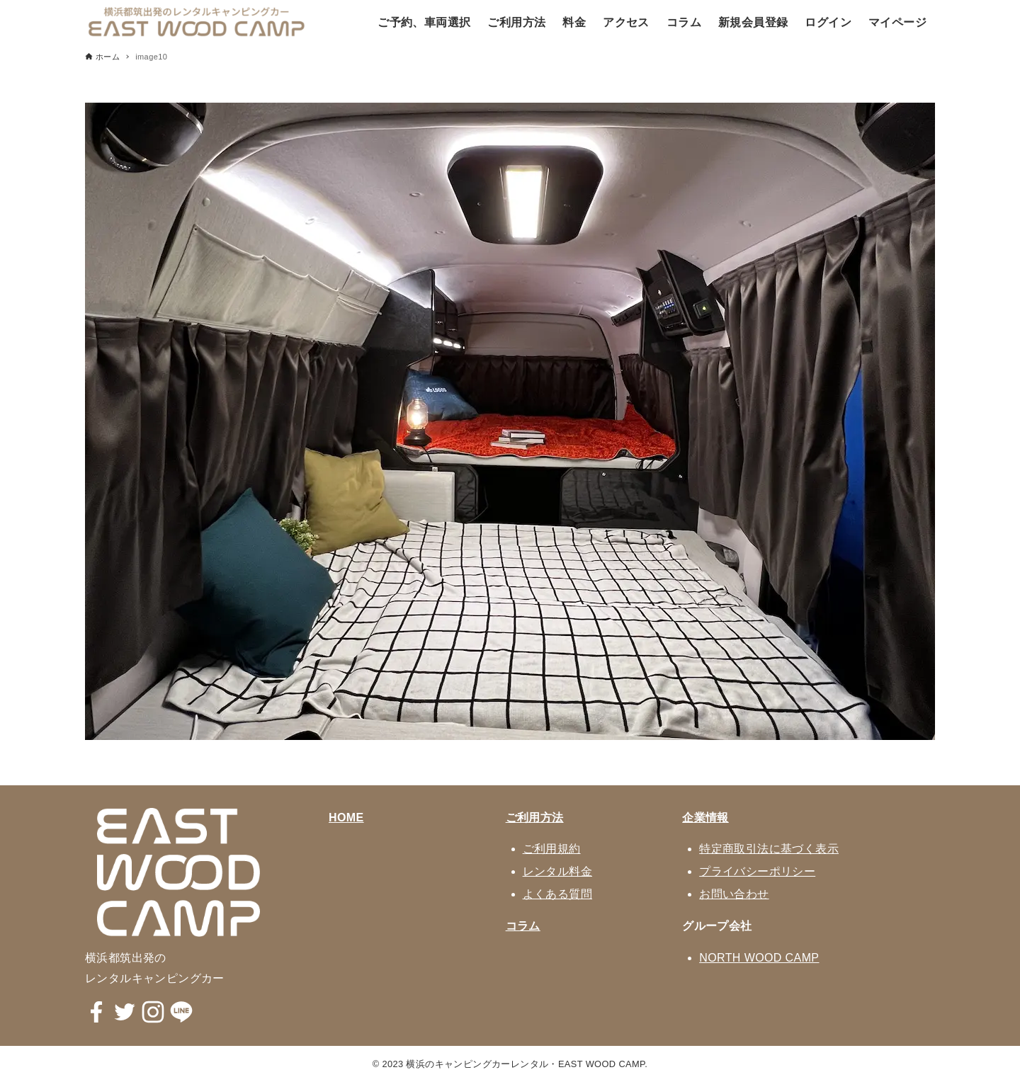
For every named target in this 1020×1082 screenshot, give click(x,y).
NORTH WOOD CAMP (759, 958)
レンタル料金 (557, 871)
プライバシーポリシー (757, 871)
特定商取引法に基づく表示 (769, 849)
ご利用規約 (552, 849)
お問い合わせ (734, 894)
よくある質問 (557, 894)
